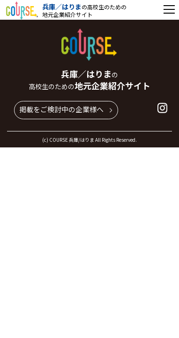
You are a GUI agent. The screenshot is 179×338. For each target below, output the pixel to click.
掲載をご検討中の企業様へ (61, 109)
